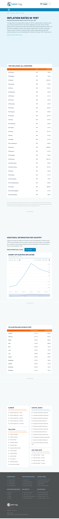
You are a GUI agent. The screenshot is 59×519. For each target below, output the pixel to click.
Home (8, 13)
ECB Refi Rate (40, 483)
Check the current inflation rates (14, 35)
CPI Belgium (11, 76)
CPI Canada (11, 84)
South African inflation (13, 464)
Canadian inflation (13, 442)
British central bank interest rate (39, 420)
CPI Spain (10, 171)
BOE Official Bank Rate (42, 481)
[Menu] (9, 9)
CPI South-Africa (12, 167)
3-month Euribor (11, 483)
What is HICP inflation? (42, 494)
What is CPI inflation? (27, 492)
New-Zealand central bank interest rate (41, 437)
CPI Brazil (10, 80)
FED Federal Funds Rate (43, 485)
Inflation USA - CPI (26, 494)
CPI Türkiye (11, 186)
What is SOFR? (26, 480)
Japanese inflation (13, 461)
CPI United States (12, 194)
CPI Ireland (11, 127)
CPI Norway (11, 151)
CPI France (11, 100)
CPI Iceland (11, 115)
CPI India (10, 119)
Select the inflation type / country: (15, 249)
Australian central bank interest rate (40, 415)
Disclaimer (9, 510)
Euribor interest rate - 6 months (15, 420)
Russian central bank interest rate (39, 440)
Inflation (13, 13)
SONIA (9, 496)
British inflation (12, 439)
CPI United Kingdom (13, 190)
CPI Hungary (11, 111)
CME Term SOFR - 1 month (38, 455)
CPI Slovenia (11, 159)
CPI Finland (11, 96)
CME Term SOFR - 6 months (38, 460)
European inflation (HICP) (14, 448)
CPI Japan (10, 139)
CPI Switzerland (12, 179)
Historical (18, 13)
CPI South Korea (12, 163)
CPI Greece (11, 107)
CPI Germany (11, 104)
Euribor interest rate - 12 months (16, 423)
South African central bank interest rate (40, 443)
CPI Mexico (11, 147)
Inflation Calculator (13, 434)
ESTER (9, 494)
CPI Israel (10, 131)
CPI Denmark (11, 92)
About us (15, 510)
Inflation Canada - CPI (27, 498)
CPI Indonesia (11, 123)
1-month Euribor (11, 481)
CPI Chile (10, 88)
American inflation (13, 437)
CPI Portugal (11, 155)
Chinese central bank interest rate (39, 426)
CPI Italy (10, 135)
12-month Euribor (11, 485)
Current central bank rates (43, 480)
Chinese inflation (12, 445)
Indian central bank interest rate (39, 431)
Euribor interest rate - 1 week (15, 412)
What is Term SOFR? (27, 481)
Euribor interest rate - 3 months (15, 418)
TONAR (9, 498)
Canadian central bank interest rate (40, 423)
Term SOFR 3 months (27, 485)
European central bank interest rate (40, 429)
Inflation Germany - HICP (43, 498)
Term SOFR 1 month (27, 483)
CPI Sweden (11, 175)
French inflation (12, 450)
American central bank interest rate (40, 412)
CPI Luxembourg (12, 143)
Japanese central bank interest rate (40, 434)
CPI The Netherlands (13, 182)
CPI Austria (11, 72)
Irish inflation (12, 459)
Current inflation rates (42, 492)
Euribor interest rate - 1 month (15, 415)
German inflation (12, 453)
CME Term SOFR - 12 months (38, 463)
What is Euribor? (11, 480)
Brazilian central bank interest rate (40, 418)
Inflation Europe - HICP (42, 496)
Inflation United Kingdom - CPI (29, 496)
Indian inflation (12, 456)
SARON (9, 492)
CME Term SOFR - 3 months (38, 457)
